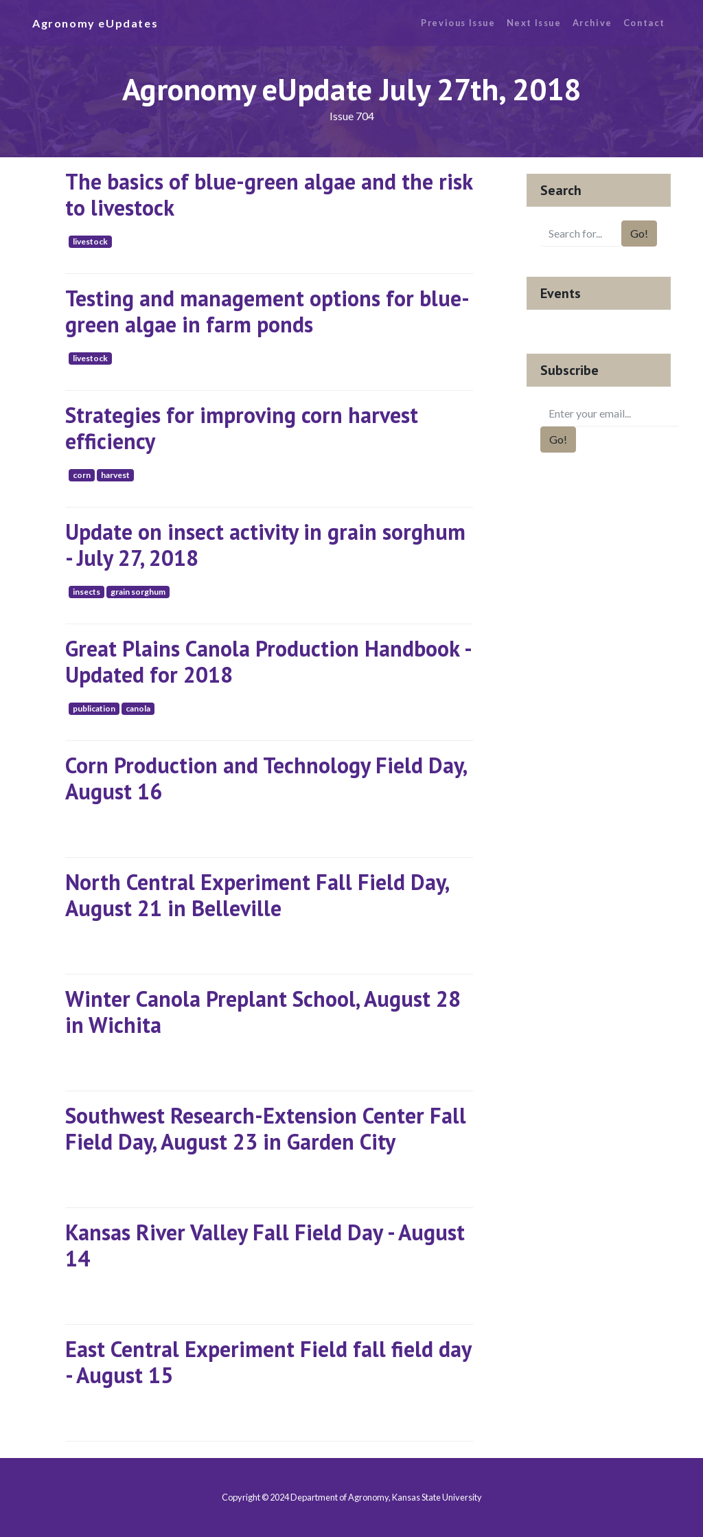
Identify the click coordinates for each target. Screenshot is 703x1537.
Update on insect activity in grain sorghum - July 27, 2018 (265, 544)
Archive (592, 22)
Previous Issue (458, 22)
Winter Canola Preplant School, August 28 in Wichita (263, 1011)
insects (86, 592)
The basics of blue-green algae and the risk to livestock (268, 194)
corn (82, 475)
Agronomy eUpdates (95, 23)
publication (94, 708)
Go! (639, 233)
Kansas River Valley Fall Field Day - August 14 (265, 1245)
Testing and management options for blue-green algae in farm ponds (267, 311)
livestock (90, 241)
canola (138, 708)
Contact (644, 22)
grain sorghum (138, 592)
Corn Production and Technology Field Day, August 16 (265, 778)
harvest (115, 475)
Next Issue (534, 22)
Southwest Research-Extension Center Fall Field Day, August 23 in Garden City (265, 1128)
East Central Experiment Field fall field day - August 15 (268, 1361)
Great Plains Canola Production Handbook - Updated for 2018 (267, 661)
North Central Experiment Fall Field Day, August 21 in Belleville (256, 894)
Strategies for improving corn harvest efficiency (241, 427)
